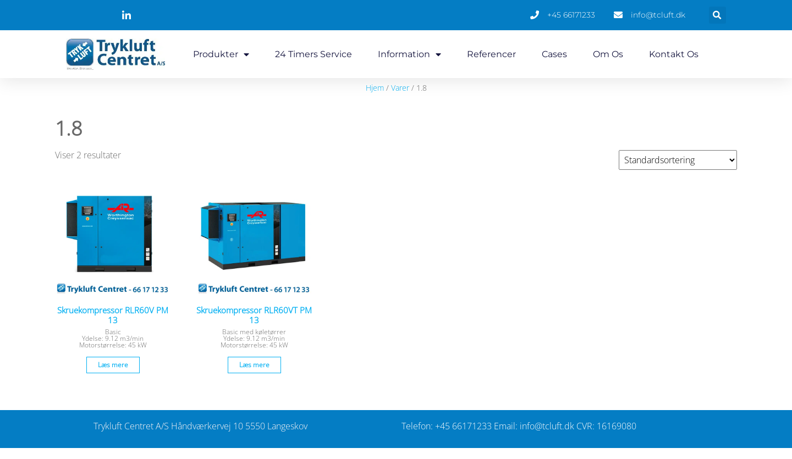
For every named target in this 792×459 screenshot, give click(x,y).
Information (409, 54)
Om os (608, 54)
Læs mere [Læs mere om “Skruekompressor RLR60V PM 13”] (113, 364)
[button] (717, 15)
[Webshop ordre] (678, 160)
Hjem (375, 87)
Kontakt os (673, 54)
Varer (400, 87)
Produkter (221, 54)
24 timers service (313, 54)
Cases (554, 54)
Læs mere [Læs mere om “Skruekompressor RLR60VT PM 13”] (254, 364)
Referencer (491, 54)
